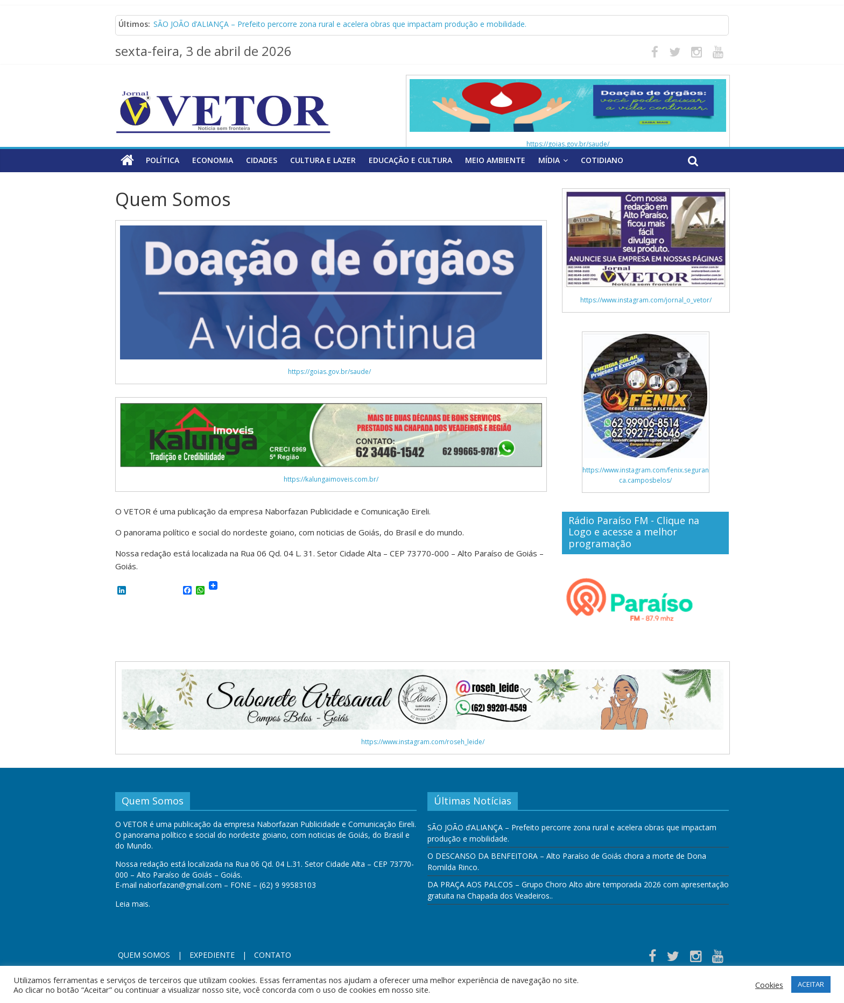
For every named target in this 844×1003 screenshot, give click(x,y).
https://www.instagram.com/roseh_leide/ (422, 741)
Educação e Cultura (410, 160)
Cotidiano (602, 160)
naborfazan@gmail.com (180, 885)
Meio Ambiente (495, 160)
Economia (212, 160)
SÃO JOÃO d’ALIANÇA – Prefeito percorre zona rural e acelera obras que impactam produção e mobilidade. (339, 24)
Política (162, 160)
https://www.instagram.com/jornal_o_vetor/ (646, 300)
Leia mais (132, 904)
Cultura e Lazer (323, 160)
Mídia (549, 160)
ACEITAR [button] (811, 984)
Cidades (261, 160)
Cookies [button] (769, 985)
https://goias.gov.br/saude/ (567, 144)
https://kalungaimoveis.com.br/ (331, 479)
